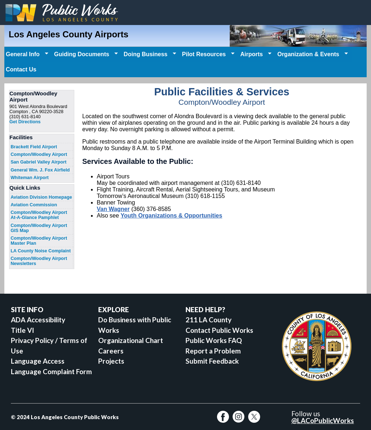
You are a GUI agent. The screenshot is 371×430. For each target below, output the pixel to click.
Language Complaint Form (51, 371)
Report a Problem (213, 351)
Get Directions (25, 121)
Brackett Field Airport (34, 146)
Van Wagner (113, 209)
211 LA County (209, 319)
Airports (255, 54)
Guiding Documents (85, 54)
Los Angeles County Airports (68, 34)
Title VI (22, 330)
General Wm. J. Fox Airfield (40, 170)
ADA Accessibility (38, 319)
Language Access (37, 361)
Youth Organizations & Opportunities (171, 215)
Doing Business (149, 54)
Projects (111, 361)
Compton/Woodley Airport (39, 154)
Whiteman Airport (30, 177)
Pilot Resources (207, 54)
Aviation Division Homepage (41, 197)
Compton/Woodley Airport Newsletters (39, 261)
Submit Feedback (212, 361)
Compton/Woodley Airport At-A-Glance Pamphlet (39, 215)
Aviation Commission (34, 204)
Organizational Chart (130, 340)
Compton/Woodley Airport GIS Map (39, 228)
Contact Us (21, 69)
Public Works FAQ (214, 340)
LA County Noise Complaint (41, 250)
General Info (26, 54)
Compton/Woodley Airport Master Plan (39, 241)
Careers (111, 351)
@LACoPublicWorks (322, 420)
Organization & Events (312, 54)
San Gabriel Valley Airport (38, 162)
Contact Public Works (219, 330)
